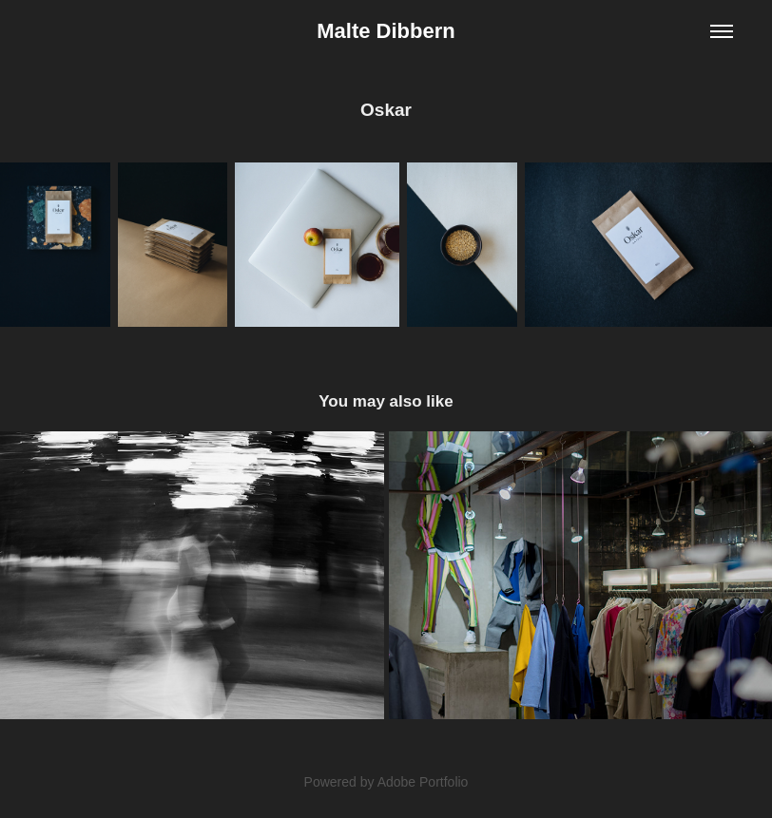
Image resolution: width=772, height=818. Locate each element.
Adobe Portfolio (423, 781)
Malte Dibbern (385, 31)
